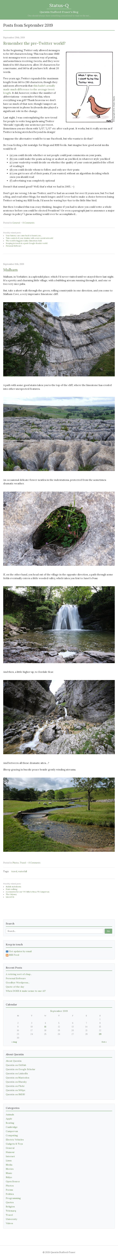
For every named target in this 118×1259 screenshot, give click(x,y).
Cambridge (12, 1127)
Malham (10, 269)
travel (14, 871)
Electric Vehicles (15, 1139)
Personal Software (13, 246)
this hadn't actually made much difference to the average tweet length (29, 89)
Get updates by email (19, 951)
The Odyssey (11, 894)
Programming (13, 1198)
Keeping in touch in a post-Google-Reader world (26, 243)
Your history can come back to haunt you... (24, 235)
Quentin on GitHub (16, 1065)
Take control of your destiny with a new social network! (29, 238)
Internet (10, 1156)
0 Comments (28, 222)
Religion (10, 1206)
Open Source (13, 1181)
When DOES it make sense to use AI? (26, 990)
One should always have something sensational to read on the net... (59, 15)
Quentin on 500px (15, 1090)
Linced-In (10, 897)
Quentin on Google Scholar (20, 1069)
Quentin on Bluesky (16, 1081)
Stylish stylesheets (13, 887)
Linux (9, 1160)
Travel (23, 862)
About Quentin (13, 1060)
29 (100, 1034)
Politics (10, 1194)
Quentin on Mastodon (17, 1077)
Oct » (104, 1042)
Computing (12, 1135)
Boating (10, 1122)
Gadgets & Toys (14, 1143)
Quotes (10, 1202)
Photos (15, 862)
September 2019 (59, 1011)
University (11, 1219)
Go (108, 931)
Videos (9, 1223)
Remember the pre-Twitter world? (34, 43)
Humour (10, 1152)
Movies (10, 1168)
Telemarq (11, 1210)
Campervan (12, 1131)
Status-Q (59, 5)
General (16, 222)
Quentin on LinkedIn (17, 1073)
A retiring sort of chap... (19, 974)
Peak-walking (11, 889)
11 (45, 1026)
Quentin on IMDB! (15, 1094)
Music (9, 1173)
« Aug (14, 1042)
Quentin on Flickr (15, 1086)
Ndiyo (9, 1177)
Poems (9, 1189)
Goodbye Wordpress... (18, 982)
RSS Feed (12, 954)
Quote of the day (15, 986)
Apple (9, 1118)
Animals (10, 1114)
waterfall (22, 871)
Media (9, 1164)
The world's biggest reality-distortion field (24, 241)
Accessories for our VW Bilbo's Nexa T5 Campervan (27, 892)
